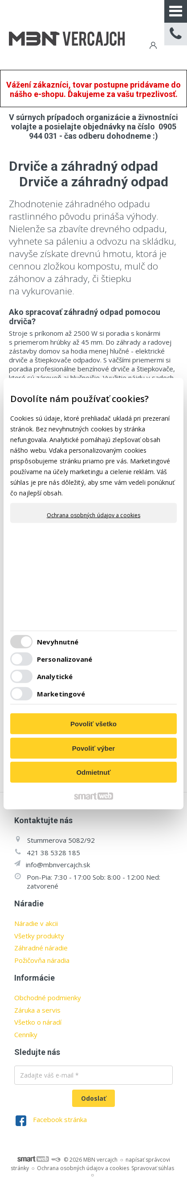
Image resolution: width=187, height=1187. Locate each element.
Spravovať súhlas (152, 1168)
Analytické (55, 676)
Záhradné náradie (41, 947)
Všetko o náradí (37, 1022)
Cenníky (25, 1034)
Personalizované (65, 659)
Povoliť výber (93, 748)
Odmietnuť (93, 772)
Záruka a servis (37, 1010)
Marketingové (61, 693)
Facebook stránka (60, 1119)
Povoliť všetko (93, 724)
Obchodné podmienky (47, 997)
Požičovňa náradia (41, 960)
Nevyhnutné (57, 641)
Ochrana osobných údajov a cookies (93, 515)
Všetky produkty (39, 935)
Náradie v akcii (36, 923)
